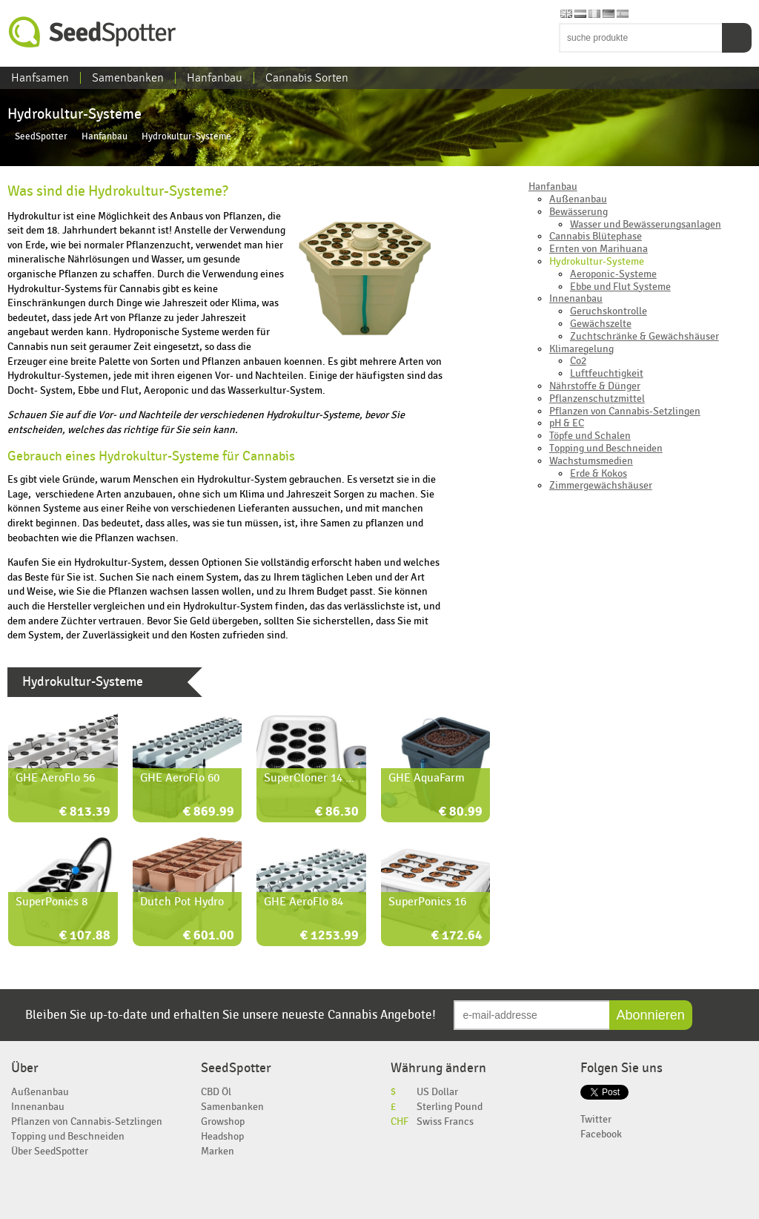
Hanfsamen (40, 78)
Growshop (223, 1121)
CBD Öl (216, 1092)
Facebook (601, 1134)
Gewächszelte (601, 323)
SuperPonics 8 (51, 901)
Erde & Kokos (598, 473)
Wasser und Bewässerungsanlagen (645, 224)
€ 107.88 (84, 936)
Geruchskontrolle (608, 311)
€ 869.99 (208, 812)
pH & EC (566, 423)
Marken (217, 1151)
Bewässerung (578, 211)
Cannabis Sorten (306, 78)
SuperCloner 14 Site (314, 777)
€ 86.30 (337, 812)
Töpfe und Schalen (590, 435)
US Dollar (437, 1092)
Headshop (222, 1136)
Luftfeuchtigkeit (606, 373)
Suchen (737, 38)
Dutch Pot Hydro (182, 901)
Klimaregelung (581, 349)
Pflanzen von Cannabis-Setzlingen (624, 411)
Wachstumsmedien (591, 461)
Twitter (595, 1119)
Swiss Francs (445, 1121)
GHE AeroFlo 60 (179, 777)
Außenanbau (578, 199)
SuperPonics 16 (427, 901)
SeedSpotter (92, 32)
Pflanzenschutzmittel (597, 398)
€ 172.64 (457, 936)
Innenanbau (576, 298)
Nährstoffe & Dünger (594, 386)
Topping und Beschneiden (606, 448)
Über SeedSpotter (49, 1151)
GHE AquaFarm (426, 777)
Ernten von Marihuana (598, 248)
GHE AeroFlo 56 (55, 777)
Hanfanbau (214, 78)
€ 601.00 (208, 936)
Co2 (578, 360)
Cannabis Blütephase (595, 236)
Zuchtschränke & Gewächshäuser (644, 336)
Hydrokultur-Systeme (596, 261)
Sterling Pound (450, 1106)
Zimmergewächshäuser (600, 485)
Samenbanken (128, 78)
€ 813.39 (84, 812)
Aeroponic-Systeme (613, 274)
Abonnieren (651, 1015)
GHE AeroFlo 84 (303, 901)
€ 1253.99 (329, 936)
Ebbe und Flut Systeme (620, 286)
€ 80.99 (461, 812)
